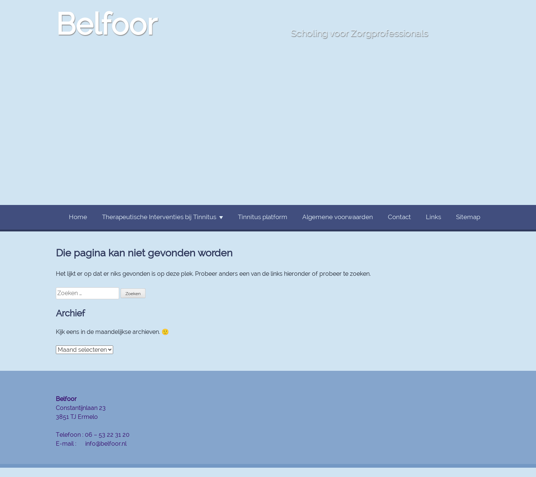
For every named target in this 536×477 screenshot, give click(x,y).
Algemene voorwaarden (337, 217)
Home (78, 217)
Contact (399, 217)
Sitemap (468, 217)
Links (433, 217)
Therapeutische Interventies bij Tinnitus (159, 217)
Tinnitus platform (262, 217)
